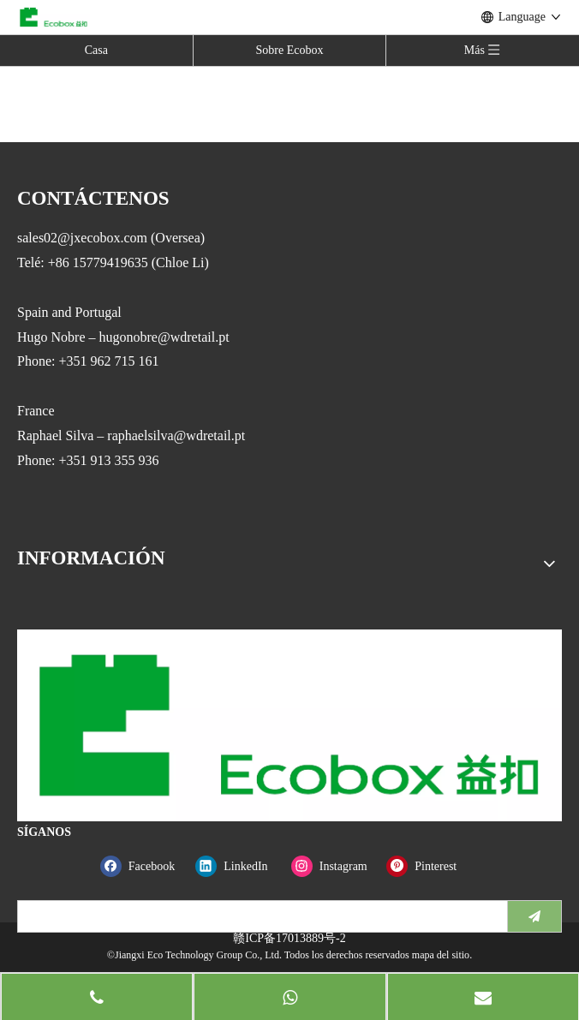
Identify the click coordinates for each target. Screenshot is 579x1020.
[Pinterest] (430, 866)
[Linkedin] (239, 866)
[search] (258, 916)
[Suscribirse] (534, 916)
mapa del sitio (440, 955)
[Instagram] (335, 866)
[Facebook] (144, 866)
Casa (96, 50)
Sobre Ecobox (290, 50)
